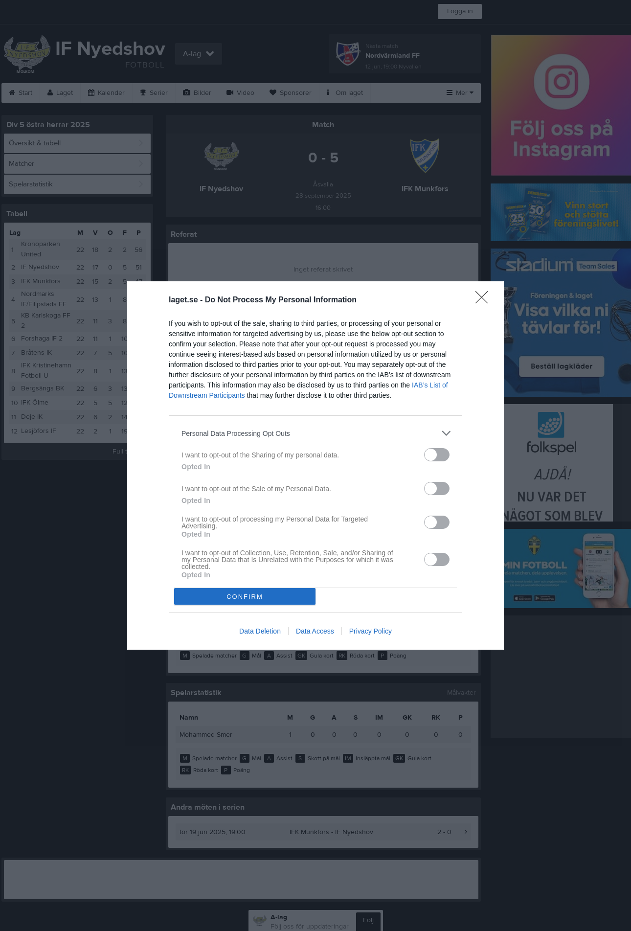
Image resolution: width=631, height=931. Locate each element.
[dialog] (315, 465)
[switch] (437, 454)
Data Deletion (260, 631)
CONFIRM (244, 596)
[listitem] (315, 433)
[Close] (484, 300)
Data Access (315, 631)
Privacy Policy (370, 631)
